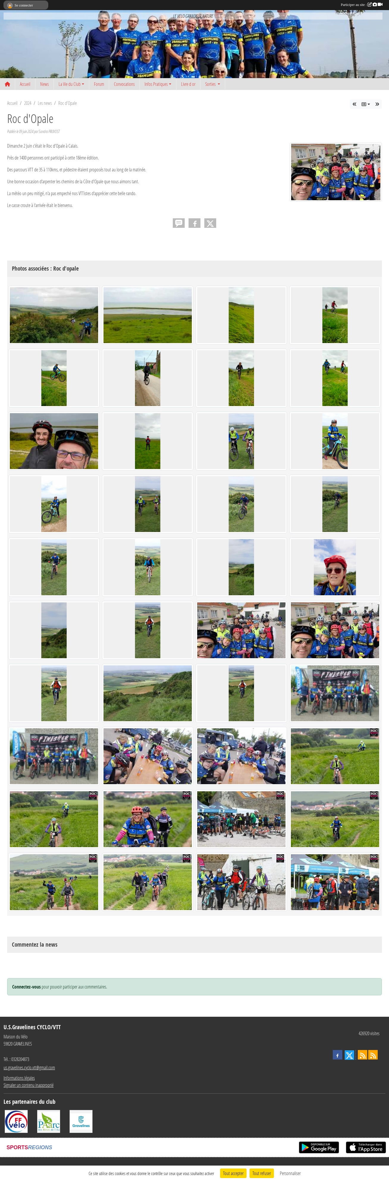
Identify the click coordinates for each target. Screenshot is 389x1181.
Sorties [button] (211, 84)
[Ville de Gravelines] (81, 1121)
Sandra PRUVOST (49, 131)
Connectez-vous (26, 986)
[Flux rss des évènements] (373, 1055)
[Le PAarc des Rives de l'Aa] (48, 1121)
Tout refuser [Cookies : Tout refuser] (261, 1173)
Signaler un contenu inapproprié (29, 1085)
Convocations (124, 84)
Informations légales (19, 1078)
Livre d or (188, 84)
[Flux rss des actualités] (362, 1055)
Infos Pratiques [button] (156, 84)
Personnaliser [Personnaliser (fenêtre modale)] (290, 1173)
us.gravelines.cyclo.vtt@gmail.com (29, 1067)
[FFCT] (16, 1121)
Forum (99, 84)
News (44, 84)
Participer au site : (361, 5)
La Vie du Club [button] (70, 84)
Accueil (25, 84)
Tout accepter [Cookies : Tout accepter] (233, 1173)
